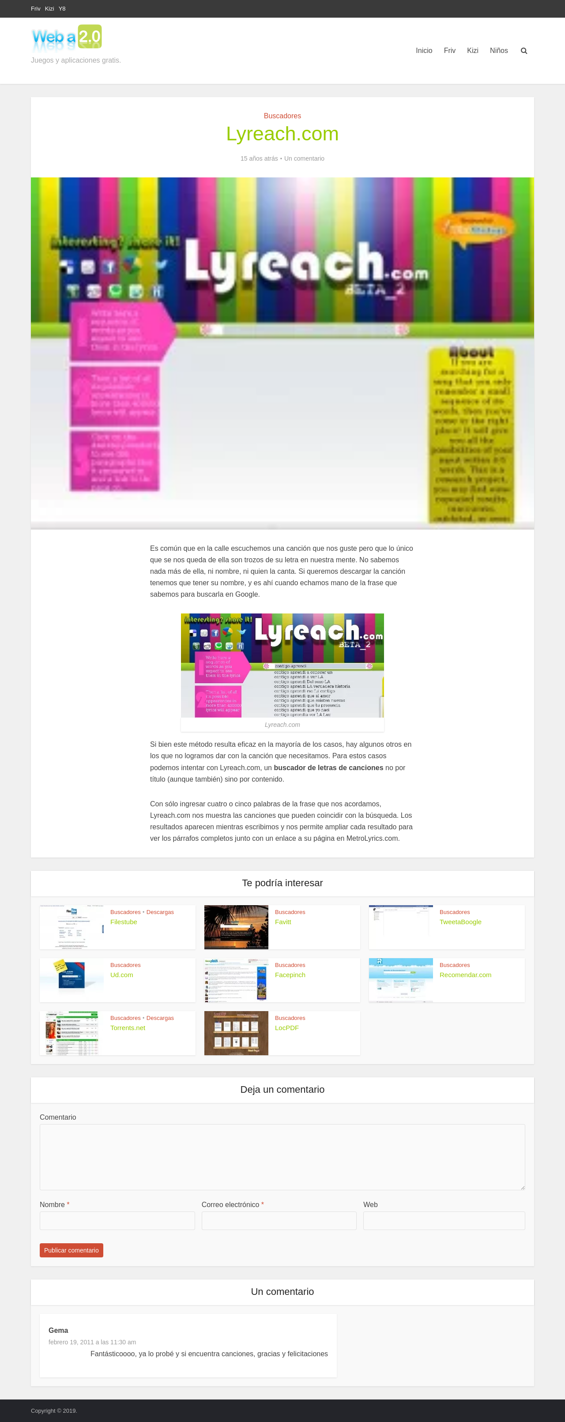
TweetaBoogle (461, 921)
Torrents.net (127, 1027)
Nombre (55, 1204)
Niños (499, 50)
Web (370, 1204)
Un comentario (304, 158)
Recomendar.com (466, 974)
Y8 (62, 8)
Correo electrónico (233, 1204)
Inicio (424, 50)
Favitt (283, 921)
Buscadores (282, 116)
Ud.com (121, 974)
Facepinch (290, 974)
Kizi (49, 8)
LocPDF (287, 1027)
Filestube (123, 921)
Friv (36, 8)
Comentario (58, 1117)
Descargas (160, 912)
